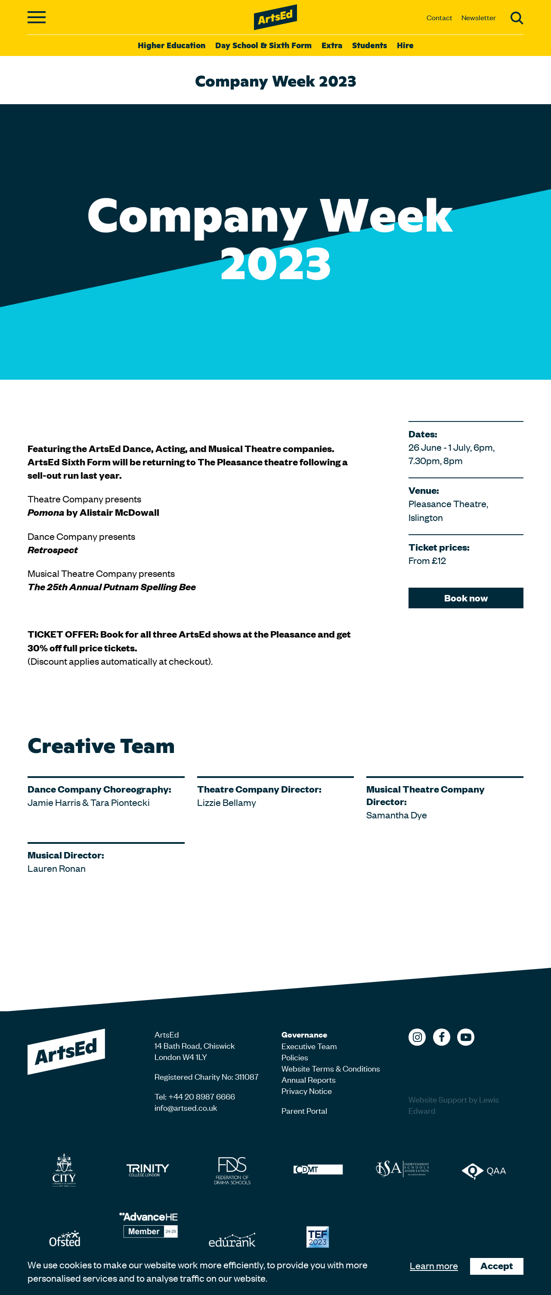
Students (369, 45)
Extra (332, 45)
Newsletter (478, 17)
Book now (466, 598)
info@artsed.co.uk (186, 1107)
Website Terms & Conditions (331, 1068)
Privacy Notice (307, 1090)
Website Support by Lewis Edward (454, 1104)
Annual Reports (309, 1079)
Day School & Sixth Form (263, 45)
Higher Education (171, 45)
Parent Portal (304, 1110)
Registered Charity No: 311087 (207, 1076)
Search (517, 18)
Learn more (434, 1265)
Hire (405, 45)
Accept (496, 1265)
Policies (295, 1056)
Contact (439, 17)
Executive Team (309, 1045)
